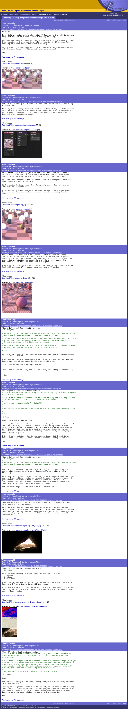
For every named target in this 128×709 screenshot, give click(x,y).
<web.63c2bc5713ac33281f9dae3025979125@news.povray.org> (36, 326)
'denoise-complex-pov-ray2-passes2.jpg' (31, 606)
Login (41, 11)
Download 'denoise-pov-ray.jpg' (14, 205)
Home (3, 11)
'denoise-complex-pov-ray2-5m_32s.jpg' (31, 530)
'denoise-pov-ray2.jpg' (24, 282)
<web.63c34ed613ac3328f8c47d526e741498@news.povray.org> (36, 650)
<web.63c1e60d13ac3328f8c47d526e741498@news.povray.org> (36, 170)
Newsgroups (13, 14)
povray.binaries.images (28, 14)
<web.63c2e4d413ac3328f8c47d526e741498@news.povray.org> (36, 388)
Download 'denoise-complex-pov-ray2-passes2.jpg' (22, 602)
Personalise (26, 11)
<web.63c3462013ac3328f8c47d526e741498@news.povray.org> (36, 500)
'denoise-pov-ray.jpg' (24, 209)
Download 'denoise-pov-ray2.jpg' (14, 278)
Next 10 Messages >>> (116, 20)
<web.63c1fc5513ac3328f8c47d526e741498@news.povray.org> (36, 252)
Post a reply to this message (13, 57)
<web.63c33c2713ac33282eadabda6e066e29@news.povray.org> (36, 455)
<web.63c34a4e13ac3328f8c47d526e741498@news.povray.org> (36, 566)
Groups (10, 11)
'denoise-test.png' (23, 68)
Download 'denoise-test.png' (13, 63)
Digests (17, 11)
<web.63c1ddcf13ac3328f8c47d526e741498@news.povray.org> (36, 101)
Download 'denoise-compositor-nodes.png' (18, 125)
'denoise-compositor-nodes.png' (28, 130)
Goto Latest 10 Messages (64, 20)
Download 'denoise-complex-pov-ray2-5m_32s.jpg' (21, 526)
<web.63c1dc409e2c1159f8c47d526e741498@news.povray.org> (36, 29)
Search (35, 11)
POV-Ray (4, 14)
